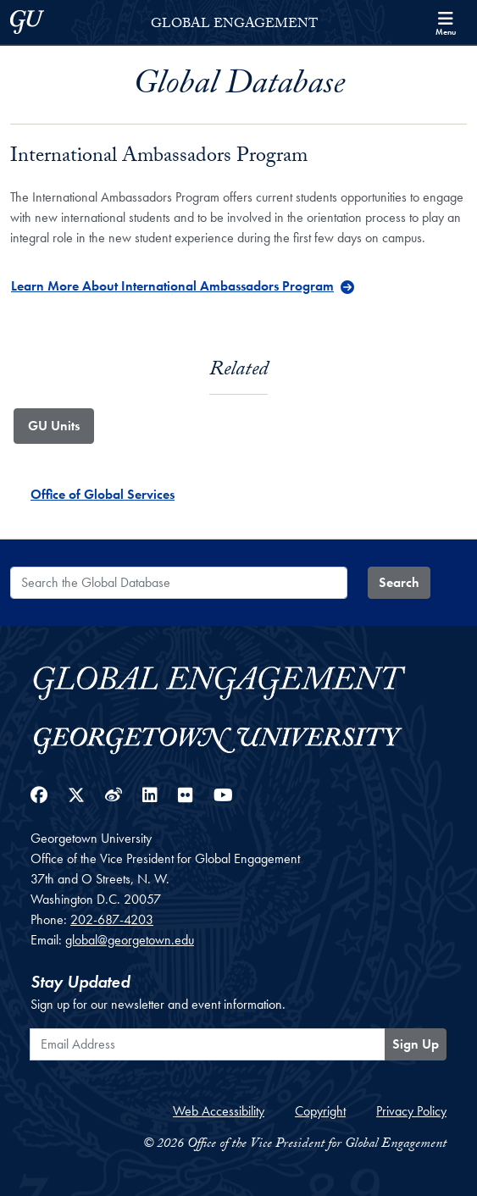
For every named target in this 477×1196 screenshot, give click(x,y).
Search (399, 582)
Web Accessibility (218, 1111)
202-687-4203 (111, 919)
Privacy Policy (411, 1111)
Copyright (320, 1111)
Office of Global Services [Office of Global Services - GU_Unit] (103, 494)
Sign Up (415, 1044)
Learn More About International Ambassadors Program (172, 286)
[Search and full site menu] (445, 22)
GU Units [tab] (54, 426)
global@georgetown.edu (129, 940)
